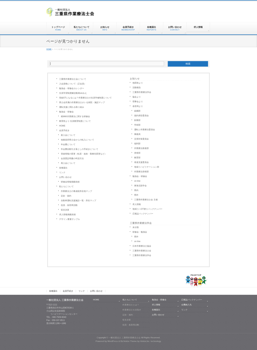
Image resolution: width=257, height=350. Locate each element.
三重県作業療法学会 (141, 92)
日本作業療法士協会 (141, 246)
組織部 (137, 111)
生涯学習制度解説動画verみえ (73, 93)
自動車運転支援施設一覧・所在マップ (78, 200)
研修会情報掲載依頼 (70, 182)
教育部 (137, 157)
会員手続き (64, 130)
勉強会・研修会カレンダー (71, 88)
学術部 (137, 125)
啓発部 (137, 153)
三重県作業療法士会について (72, 79)
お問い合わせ (65, 177)
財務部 (137, 120)
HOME (62, 126)
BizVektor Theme (129, 341)
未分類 (135, 227)
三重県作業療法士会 (141, 250)
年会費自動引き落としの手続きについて (79, 149)
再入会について (68, 163)
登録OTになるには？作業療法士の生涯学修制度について (85, 98)
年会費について (68, 144)
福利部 (137, 143)
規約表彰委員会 (141, 115)
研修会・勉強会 (139, 232)
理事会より (137, 101)
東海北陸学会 (140, 185)
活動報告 (136, 87)
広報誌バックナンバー (142, 213)
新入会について (68, 135)
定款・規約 (66, 196)
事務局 (137, 134)
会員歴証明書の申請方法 (72, 158)
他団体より (137, 83)
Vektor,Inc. (145, 341)
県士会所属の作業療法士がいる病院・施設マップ (82, 102)
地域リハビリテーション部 (146, 167)
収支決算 (65, 210)
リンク (62, 172)
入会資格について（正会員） (72, 84)
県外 (136, 195)
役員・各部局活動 (69, 205)
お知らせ (135, 78)
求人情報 (136, 204)
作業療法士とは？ (130, 304)
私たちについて (66, 186)
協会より (136, 97)
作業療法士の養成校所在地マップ (76, 191)
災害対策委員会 (141, 139)
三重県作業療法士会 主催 (146, 199)
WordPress (112, 341)
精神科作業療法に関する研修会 (75, 116)
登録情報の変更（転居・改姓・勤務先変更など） (84, 154)
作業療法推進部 (141, 148)
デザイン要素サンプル (69, 219)
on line (137, 181)
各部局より (137, 106)
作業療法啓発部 (141, 171)
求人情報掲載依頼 (67, 214)
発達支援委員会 (141, 162)
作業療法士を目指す (131, 309)
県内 (136, 190)
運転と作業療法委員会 (144, 129)
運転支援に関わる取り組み (71, 107)
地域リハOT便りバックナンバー (147, 209)
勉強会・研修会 (66, 112)
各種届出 (63, 168)
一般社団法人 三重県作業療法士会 (124, 337)
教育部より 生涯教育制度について (75, 121)
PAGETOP (196, 275)
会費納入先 (186, 304)
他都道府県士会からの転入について (77, 140)
